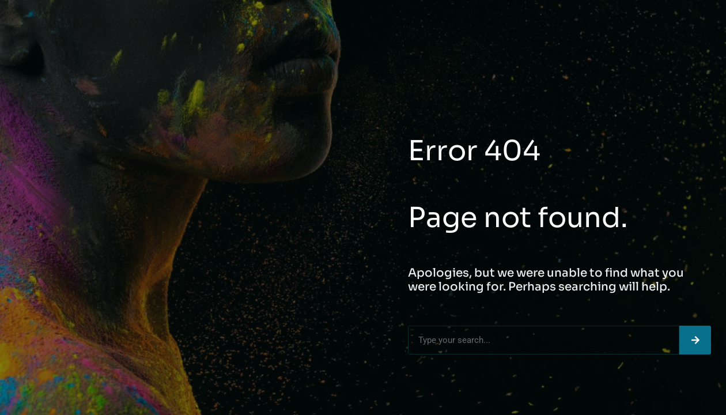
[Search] (695, 340)
